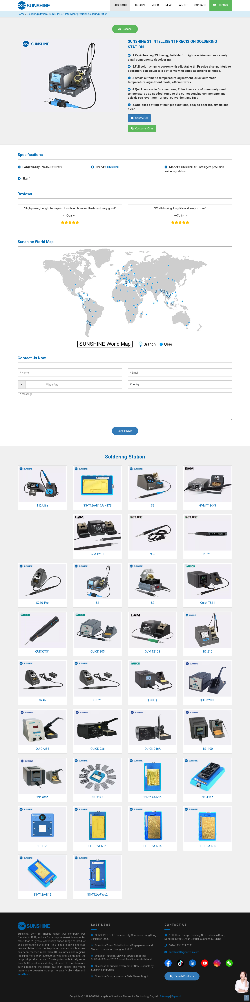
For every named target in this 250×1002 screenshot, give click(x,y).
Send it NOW (125, 430)
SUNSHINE (112, 167)
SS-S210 (97, 700)
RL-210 (207, 554)
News (169, 5)
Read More (24, 974)
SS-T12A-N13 (208, 846)
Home (21, 14)
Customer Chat (142, 128)
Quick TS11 (207, 602)
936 (152, 554)
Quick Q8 (152, 700)
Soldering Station (37, 14)
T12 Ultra (42, 505)
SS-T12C (42, 846)
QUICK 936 (97, 748)
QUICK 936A (153, 748)
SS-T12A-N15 (97, 846)
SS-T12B (97, 797)
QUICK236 (42, 748)
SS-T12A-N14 (153, 846)
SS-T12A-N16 (153, 797)
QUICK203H (207, 700)
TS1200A (42, 797)
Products (120, 5)
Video (155, 5)
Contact (200, 5)
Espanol (221, 5)
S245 (42, 700)
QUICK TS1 (42, 651)
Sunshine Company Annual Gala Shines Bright (121, 976)
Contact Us (139, 118)
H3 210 (207, 651)
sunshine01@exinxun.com (184, 952)
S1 (97, 602)
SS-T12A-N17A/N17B (97, 505)
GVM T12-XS (207, 505)
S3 (152, 505)
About (183, 5)
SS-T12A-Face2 (97, 894)
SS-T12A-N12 (42, 894)
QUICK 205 (97, 651)
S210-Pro (42, 602)
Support (139, 5)
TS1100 (208, 748)
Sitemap (165, 996)
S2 (152, 602)
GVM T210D (97, 554)
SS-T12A (207, 797)
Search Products (182, 976)
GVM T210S (152, 651)
